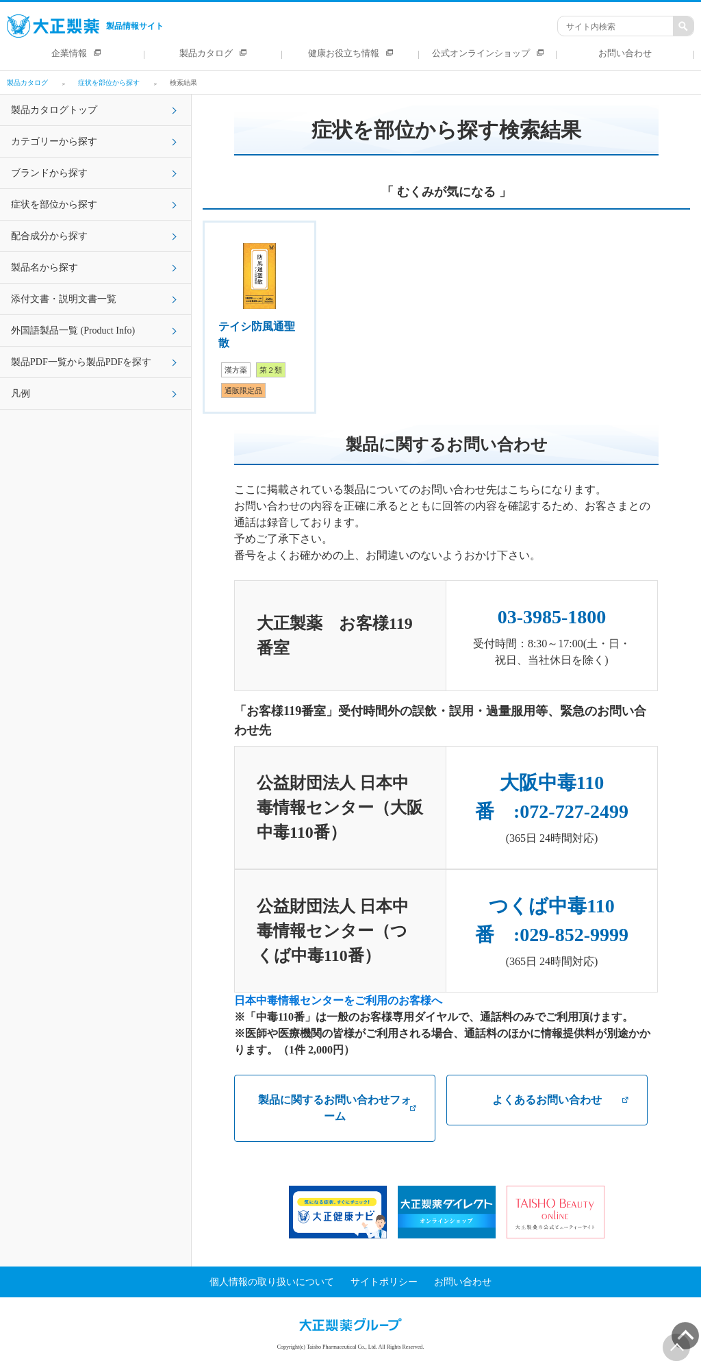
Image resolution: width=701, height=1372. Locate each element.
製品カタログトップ (54, 110)
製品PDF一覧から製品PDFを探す (81, 362)
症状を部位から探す (54, 204)
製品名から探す (44, 267)
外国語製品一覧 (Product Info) (73, 330)
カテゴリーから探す (54, 141)
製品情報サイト (85, 26)
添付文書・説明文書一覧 (63, 299)
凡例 (20, 393)
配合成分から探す (49, 236)
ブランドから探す (49, 173)
